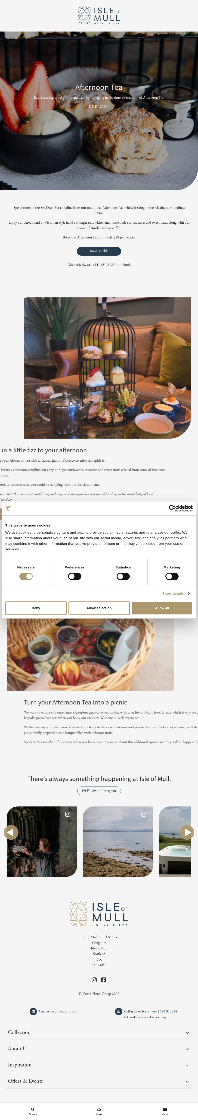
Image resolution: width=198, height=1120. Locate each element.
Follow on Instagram (99, 790)
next (186, 832)
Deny (36, 608)
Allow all (162, 608)
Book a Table (99, 251)
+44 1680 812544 (105, 264)
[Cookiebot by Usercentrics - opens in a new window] (172, 508)
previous (11, 832)
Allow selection (98, 608)
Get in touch (68, 1011)
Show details (173, 593)
